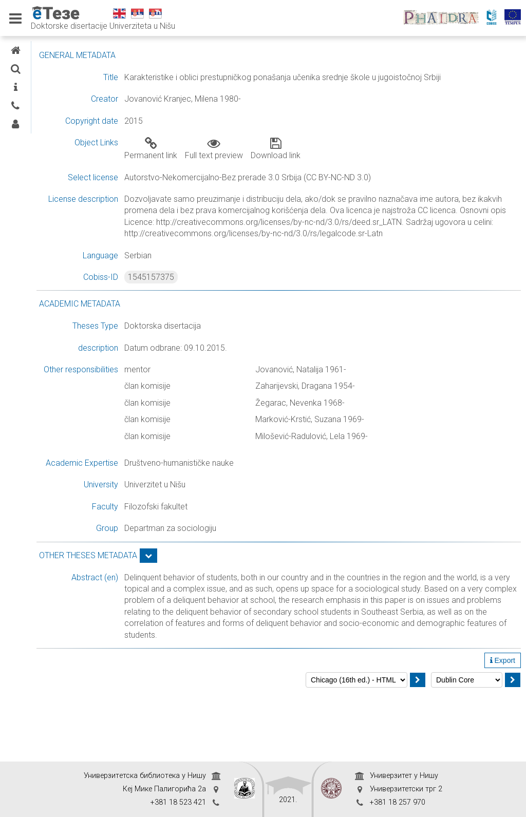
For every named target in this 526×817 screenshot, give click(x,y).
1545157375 (233, 300)
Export (502, 729)
